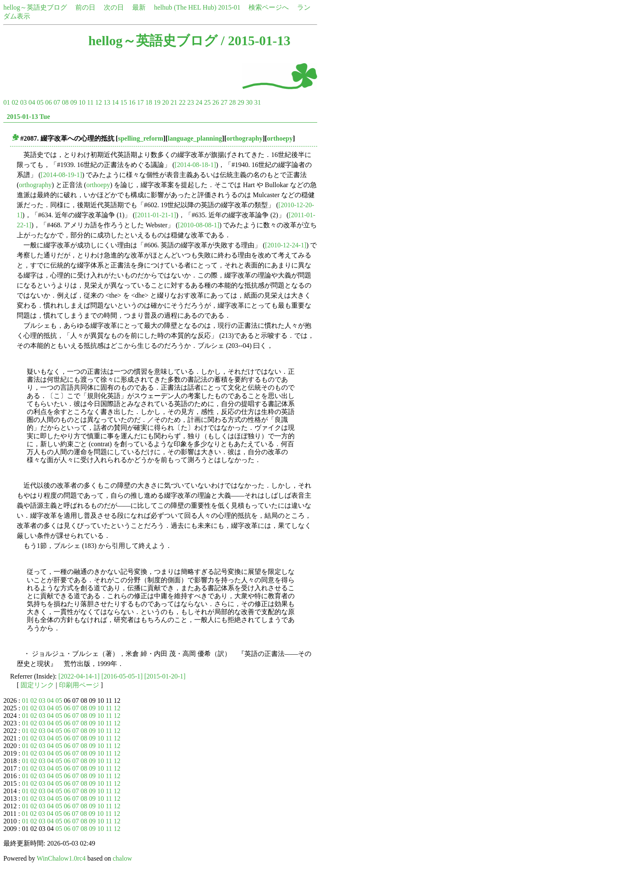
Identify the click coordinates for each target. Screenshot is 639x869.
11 (90, 102)
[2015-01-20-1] (165, 676)
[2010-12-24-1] (285, 245)
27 (224, 102)
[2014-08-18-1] (195, 164)
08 (65, 102)
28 (232, 102)
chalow (122, 858)
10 (82, 102)
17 (140, 102)
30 (249, 102)
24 (198, 102)
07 (57, 102)
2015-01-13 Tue (28, 116)
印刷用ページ (79, 685)
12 (98, 102)
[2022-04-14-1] (79, 676)
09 (73, 102)
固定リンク (37, 685)
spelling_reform (140, 138)
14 (115, 102)
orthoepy (280, 138)
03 (23, 102)
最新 (139, 7)
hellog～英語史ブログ (35, 7)
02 (15, 102)
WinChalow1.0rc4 (61, 858)
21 (173, 102)
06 (48, 102)
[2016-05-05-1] (122, 676)
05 (40, 102)
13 (106, 102)
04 (31, 102)
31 (257, 102)
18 (148, 102)
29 (240, 102)
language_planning (195, 138)
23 (190, 102)
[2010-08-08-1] (198, 225)
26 (215, 102)
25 (207, 102)
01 (6, 102)
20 (165, 102)
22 (182, 102)
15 (123, 102)
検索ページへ (269, 7)
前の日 (85, 7)
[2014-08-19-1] (61, 174)
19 (157, 102)
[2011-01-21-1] (155, 215)
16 (131, 102)
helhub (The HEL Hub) (185, 7)
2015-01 (229, 7)
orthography (244, 138)
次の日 (114, 7)
